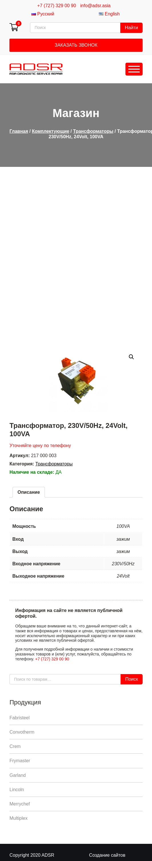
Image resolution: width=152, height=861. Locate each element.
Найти (131, 27)
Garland (17, 775)
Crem (15, 746)
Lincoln (16, 789)
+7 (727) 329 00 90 (56, 5)
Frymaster (19, 760)
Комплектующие (50, 131)
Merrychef (19, 803)
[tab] (29, 492)
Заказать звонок (76, 45)
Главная (18, 131)
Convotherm (21, 732)
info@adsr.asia (95, 5)
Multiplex (18, 818)
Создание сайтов (107, 855)
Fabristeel (19, 717)
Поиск (131, 679)
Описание (28, 492)
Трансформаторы (93, 131)
